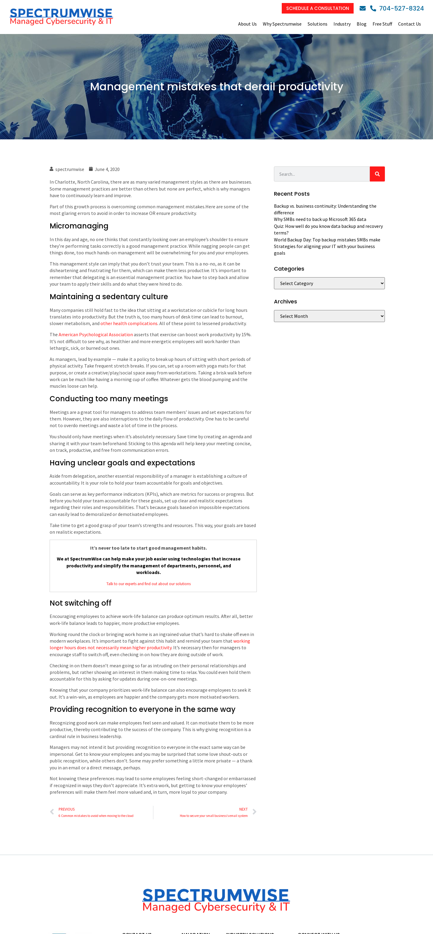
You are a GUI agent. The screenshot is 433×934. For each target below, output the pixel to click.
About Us (247, 24)
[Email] (364, 8)
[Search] (377, 174)
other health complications (129, 323)
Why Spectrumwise (282, 24)
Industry (342, 24)
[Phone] (397, 8)
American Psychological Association (96, 334)
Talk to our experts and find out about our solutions (148, 583)
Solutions (317, 24)
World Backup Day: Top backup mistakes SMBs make (327, 240)
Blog (362, 24)
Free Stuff (382, 24)
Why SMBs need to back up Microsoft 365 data (320, 219)
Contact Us (409, 24)
